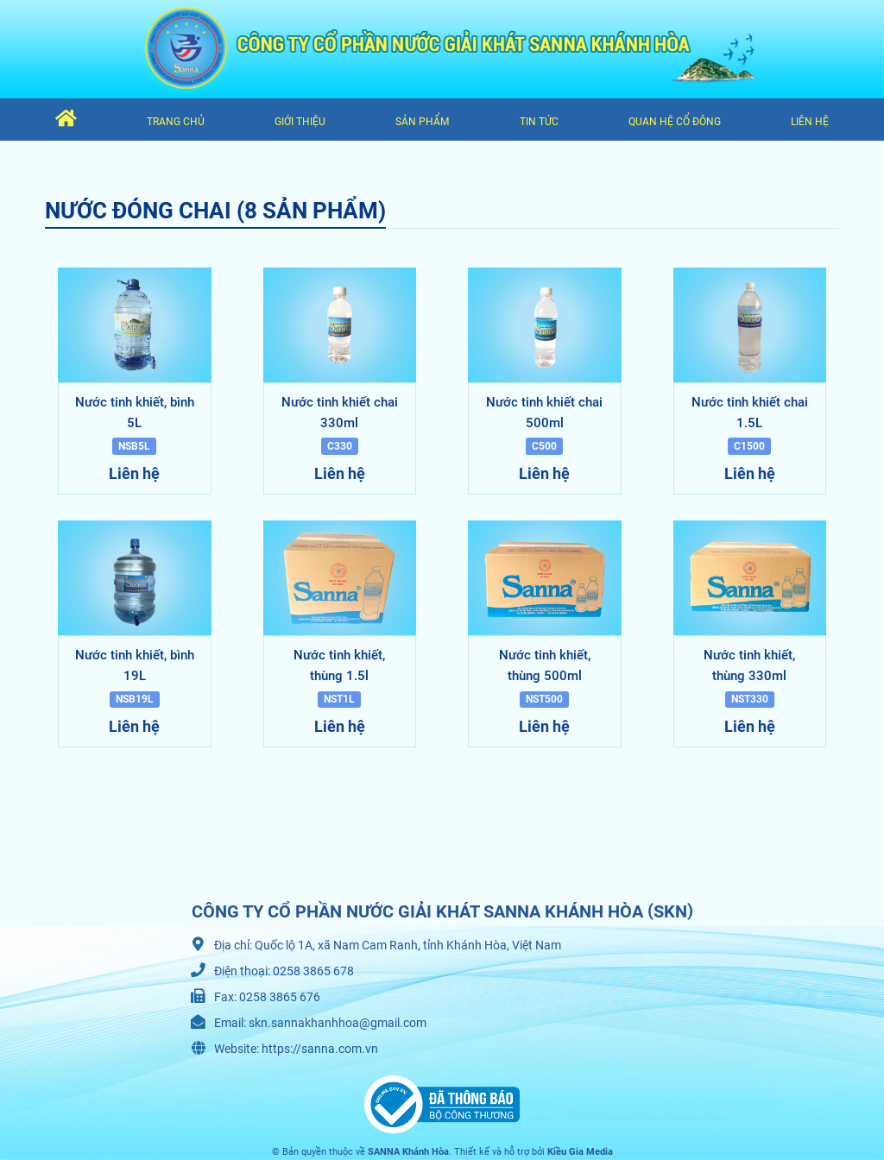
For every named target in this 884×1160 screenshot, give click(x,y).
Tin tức (539, 122)
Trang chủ (176, 122)
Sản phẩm (422, 122)
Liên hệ (810, 122)
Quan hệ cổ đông (674, 122)
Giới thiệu (300, 122)
